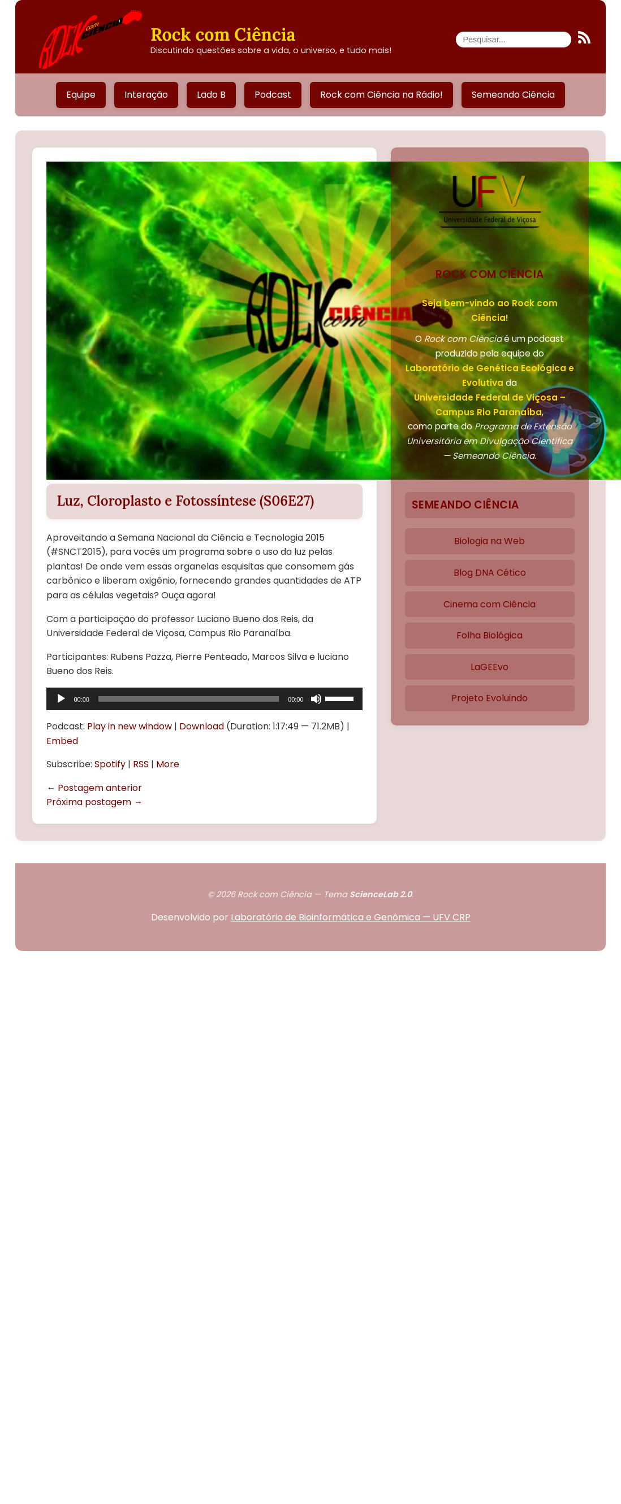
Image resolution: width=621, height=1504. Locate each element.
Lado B (211, 94)
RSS (141, 764)
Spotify (110, 764)
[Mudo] (316, 699)
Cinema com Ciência (489, 604)
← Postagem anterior (94, 787)
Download (201, 726)
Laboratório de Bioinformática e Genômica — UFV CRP (351, 917)
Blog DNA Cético (490, 572)
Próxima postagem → (94, 802)
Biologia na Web (489, 540)
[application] (204, 699)
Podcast (273, 94)
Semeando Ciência (513, 94)
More (167, 764)
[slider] (188, 699)
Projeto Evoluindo (489, 698)
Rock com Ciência (223, 34)
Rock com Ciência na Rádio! (381, 94)
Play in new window (129, 726)
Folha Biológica (489, 635)
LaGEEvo (489, 666)
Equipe (81, 94)
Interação (146, 94)
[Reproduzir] (61, 699)
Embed (62, 740)
